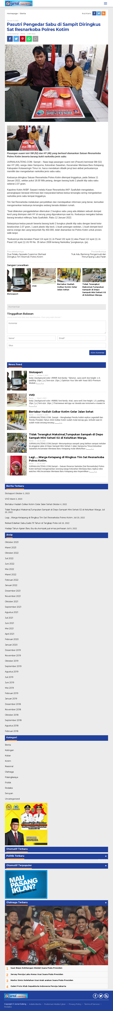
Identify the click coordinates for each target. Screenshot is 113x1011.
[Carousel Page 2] (101, 859)
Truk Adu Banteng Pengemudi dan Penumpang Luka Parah (82, 254)
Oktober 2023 (12, 542)
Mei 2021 (9, 628)
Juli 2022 (9, 558)
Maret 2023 (10, 547)
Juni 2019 (9, 682)
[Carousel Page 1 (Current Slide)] (99, 859)
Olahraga (9, 772)
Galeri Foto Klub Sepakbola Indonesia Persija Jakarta (38, 986)
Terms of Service (92, 1004)
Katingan (9, 750)
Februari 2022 (11, 580)
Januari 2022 (11, 585)
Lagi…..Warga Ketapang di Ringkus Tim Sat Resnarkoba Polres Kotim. (39, 517)
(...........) (39, 383)
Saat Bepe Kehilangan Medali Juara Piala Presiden (36, 968)
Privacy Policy (75, 1004)
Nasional (9, 766)
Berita (23, 13)
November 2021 (13, 596)
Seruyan (9, 793)
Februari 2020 (12, 639)
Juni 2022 (9, 564)
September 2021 (13, 607)
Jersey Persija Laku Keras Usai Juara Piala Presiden (37, 974)
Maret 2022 (10, 574)
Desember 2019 (13, 650)
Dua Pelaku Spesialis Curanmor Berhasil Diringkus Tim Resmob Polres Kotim (31, 254)
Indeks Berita (35, 1004)
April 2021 (9, 634)
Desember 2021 (13, 591)
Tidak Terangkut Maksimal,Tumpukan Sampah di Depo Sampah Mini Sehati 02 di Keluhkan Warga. (94, 289)
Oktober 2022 (12, 553)
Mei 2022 (9, 569)
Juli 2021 (9, 618)
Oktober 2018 (12, 715)
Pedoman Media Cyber (55, 1004)
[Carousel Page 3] (102, 859)
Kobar (8, 755)
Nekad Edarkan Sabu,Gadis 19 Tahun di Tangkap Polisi (31, 523)
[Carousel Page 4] (104, 859)
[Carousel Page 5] (106, 859)
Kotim (8, 761)
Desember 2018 (13, 704)
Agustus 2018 (12, 725)
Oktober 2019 (11, 661)
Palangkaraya (11, 777)
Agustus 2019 (11, 671)
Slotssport (12, 294)
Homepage (12, 13)
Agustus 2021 (11, 612)
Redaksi (9, 788)
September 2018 (13, 720)
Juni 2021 (9, 623)
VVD (34, 286)
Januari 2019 (11, 698)
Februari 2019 (11, 693)
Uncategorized (12, 799)
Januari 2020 (11, 645)
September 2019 (13, 666)
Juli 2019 (9, 677)
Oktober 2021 (11, 601)
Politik (8, 782)
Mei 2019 (9, 688)
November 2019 (13, 655)
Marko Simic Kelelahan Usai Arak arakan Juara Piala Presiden (42, 980)
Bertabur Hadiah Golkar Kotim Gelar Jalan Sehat (67, 287)
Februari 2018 (11, 731)
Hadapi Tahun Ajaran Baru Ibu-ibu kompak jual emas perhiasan (35, 528)
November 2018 (13, 709)
